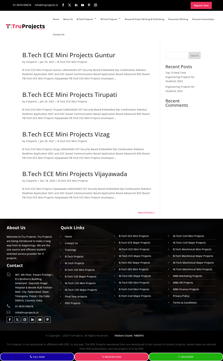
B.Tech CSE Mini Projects (80, 270)
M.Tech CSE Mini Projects (80, 283)
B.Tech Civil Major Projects (135, 296)
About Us (68, 19)
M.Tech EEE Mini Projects (134, 282)
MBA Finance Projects (186, 289)
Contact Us (58, 34)
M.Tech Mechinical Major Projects (193, 262)
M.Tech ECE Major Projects (135, 256)
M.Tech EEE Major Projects (135, 276)
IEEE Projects (72, 303)
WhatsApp (187, 356)
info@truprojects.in (26, 312)
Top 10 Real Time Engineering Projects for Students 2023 (180, 77)
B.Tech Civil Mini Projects (134, 289)
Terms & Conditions (185, 302)
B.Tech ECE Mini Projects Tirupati (69, 94)
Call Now (39, 356)
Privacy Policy (181, 296)
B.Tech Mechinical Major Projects (193, 256)
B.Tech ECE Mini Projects (72, 62)
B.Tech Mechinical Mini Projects (192, 249)
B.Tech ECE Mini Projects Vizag (66, 134)
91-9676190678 (24, 306)
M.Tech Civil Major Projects (189, 242)
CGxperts (31, 62)
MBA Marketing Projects (187, 276)
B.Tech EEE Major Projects (134, 262)
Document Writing (178, 19)
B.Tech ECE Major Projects (134, 242)
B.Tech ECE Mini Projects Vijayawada (74, 174)
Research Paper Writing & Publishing (144, 19)
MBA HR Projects (183, 282)
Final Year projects (76, 296)
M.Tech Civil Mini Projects (188, 236)
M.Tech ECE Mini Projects (134, 249)
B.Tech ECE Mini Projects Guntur (68, 55)
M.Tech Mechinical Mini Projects (192, 269)
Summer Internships (203, 19)
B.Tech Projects (85, 19)
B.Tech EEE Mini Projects (134, 269)
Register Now (113, 356)
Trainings (70, 250)
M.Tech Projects (109, 19)
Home (56, 19)
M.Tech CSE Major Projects (81, 290)
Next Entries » (146, 212)
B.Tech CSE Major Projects (80, 276)
